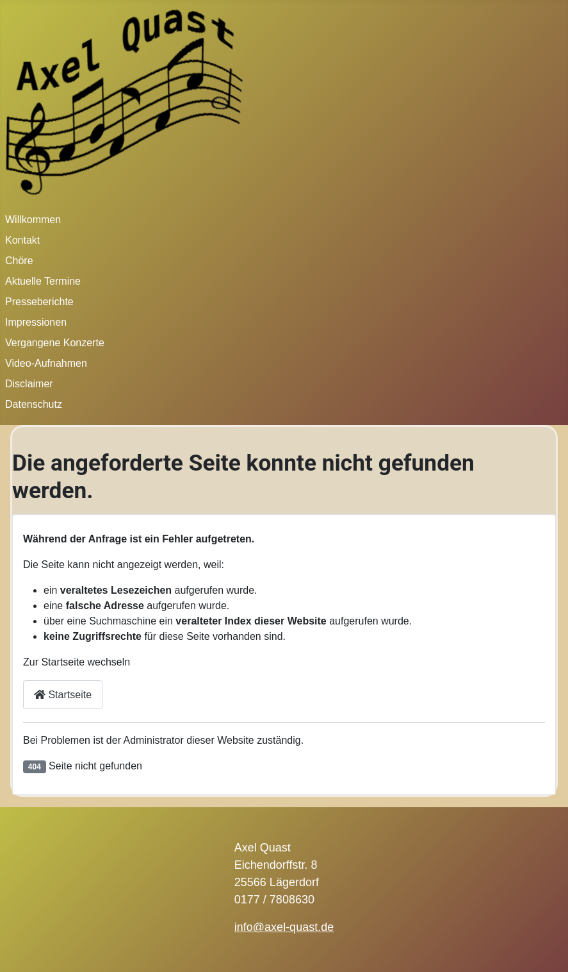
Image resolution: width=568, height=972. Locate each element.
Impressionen (36, 322)
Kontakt (22, 240)
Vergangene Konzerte (54, 342)
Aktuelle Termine (43, 281)
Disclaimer (29, 383)
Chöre (19, 260)
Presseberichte (39, 301)
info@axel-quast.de (284, 927)
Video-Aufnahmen (46, 363)
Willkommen (33, 219)
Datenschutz (33, 404)
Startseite (63, 694)
